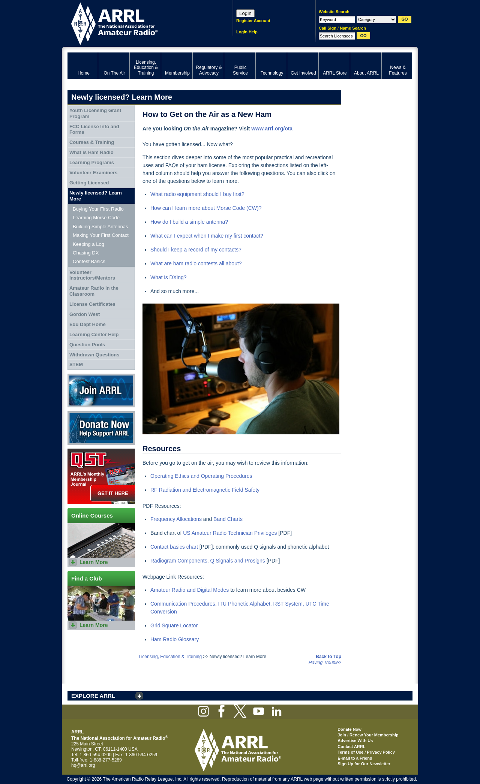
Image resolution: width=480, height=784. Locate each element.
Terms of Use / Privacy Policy (366, 752)
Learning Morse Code (96, 217)
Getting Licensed (89, 183)
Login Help (247, 32)
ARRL (140, 23)
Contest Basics (89, 261)
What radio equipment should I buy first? (197, 194)
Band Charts (228, 519)
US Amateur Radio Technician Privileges (230, 533)
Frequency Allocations (176, 519)
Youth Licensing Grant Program (95, 113)
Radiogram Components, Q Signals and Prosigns (207, 561)
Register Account (253, 20)
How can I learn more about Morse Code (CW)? (205, 208)
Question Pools (87, 344)
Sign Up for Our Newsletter (364, 764)
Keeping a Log (88, 244)
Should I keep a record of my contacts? (196, 250)
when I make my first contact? (228, 236)
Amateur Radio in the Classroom (93, 291)
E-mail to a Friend (355, 758)
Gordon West (84, 314)
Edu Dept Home (87, 324)
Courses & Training (91, 142)
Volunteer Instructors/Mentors (92, 275)
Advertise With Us (355, 740)
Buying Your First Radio (98, 209)
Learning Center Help (93, 334)
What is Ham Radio (91, 152)
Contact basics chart (174, 547)
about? (234, 263)
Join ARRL (101, 390)
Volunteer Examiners (93, 172)
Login (245, 13)
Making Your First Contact (101, 235)
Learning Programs (91, 162)
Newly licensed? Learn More (95, 196)
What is (160, 277)
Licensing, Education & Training (170, 656)
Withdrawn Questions (94, 355)
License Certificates (92, 304)
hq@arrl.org (83, 765)
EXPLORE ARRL (93, 696)
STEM (76, 364)
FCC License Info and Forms (94, 129)
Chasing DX (86, 253)
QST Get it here (101, 476)
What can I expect (172, 236)
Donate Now (101, 428)
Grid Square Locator (174, 625)
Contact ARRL (351, 746)
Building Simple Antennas (100, 226)
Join (342, 735)
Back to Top (328, 656)
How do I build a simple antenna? (189, 222)
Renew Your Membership (374, 735)
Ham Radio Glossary (174, 639)
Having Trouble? (325, 662)
